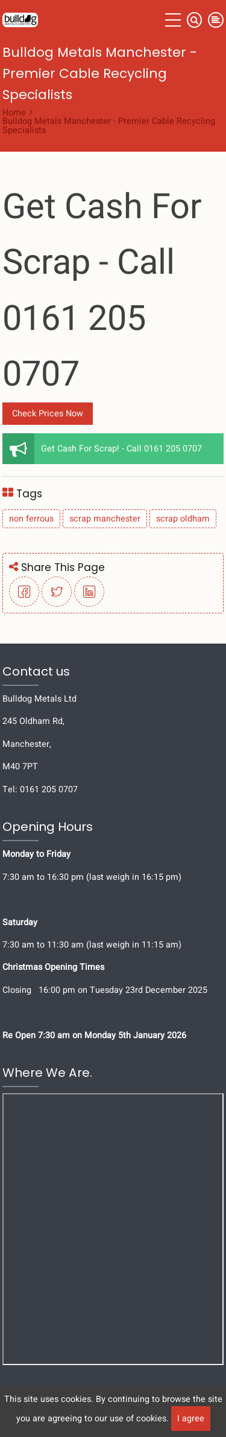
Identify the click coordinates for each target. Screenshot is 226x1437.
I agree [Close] (190, 1418)
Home (14, 112)
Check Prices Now (47, 413)
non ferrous (31, 518)
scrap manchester (104, 518)
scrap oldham (183, 518)
